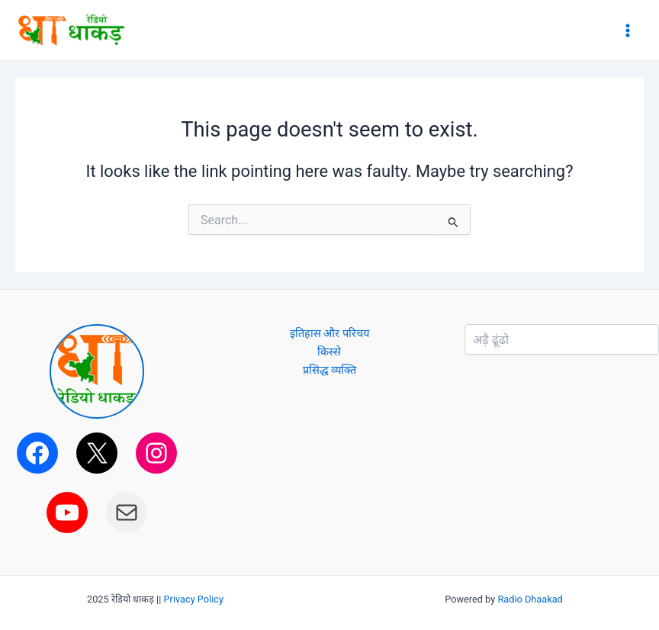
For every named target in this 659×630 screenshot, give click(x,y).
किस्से (329, 351)
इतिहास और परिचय (329, 333)
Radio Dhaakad (529, 599)
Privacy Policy (194, 599)
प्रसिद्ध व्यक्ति (330, 370)
